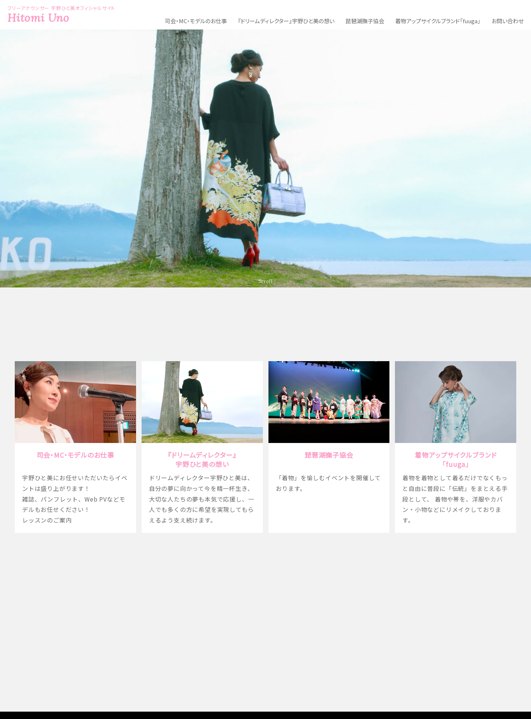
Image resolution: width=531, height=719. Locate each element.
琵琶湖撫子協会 (365, 21)
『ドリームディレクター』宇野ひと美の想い (286, 21)
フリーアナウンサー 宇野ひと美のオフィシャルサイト (265, 648)
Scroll (265, 281)
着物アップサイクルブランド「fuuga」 (437, 21)
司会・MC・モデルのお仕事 (196, 21)
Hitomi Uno (38, 17)
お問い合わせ (508, 21)
